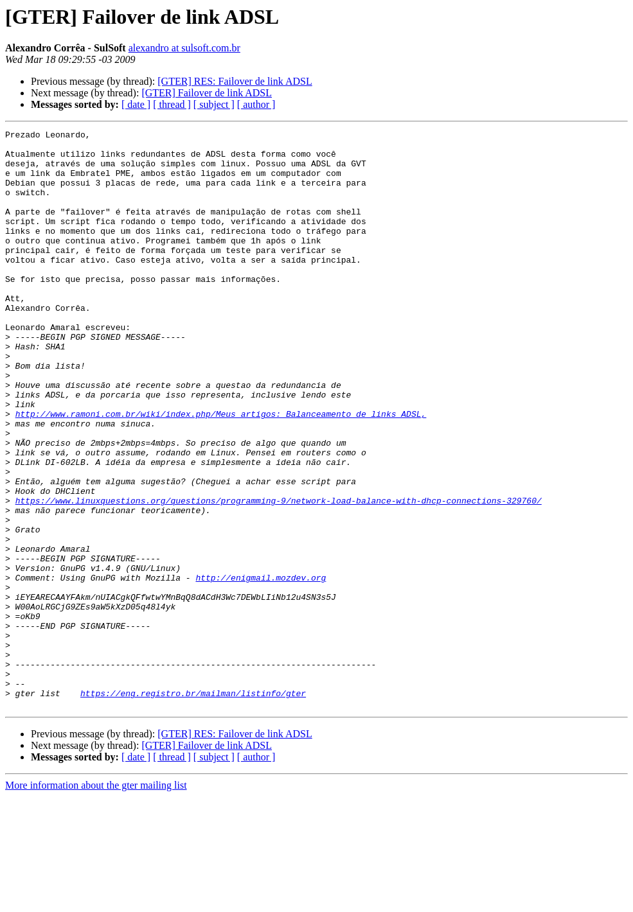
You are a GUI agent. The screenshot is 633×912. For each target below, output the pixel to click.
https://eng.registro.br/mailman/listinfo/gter (193, 806)
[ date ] (135, 104)
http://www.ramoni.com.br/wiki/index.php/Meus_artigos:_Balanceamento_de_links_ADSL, (221, 471)
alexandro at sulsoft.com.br (184, 47)
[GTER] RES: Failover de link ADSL (234, 81)
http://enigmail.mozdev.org (260, 668)
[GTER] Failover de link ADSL (206, 92)
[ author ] (256, 104)
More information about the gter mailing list (96, 900)
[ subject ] (214, 104)
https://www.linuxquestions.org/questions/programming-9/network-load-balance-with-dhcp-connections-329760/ (278, 575)
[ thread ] (172, 104)
